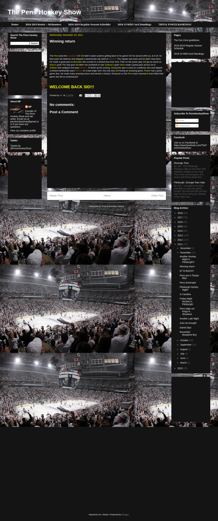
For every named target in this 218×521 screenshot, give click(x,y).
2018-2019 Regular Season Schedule (89, 24)
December (185, 248)
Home (14, 24)
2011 (180, 244)
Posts (180, 120)
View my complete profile (23, 130)
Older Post (157, 195)
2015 (180, 226)
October (184, 340)
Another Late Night (189, 318)
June (183, 358)
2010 (180, 368)
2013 (180, 235)
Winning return (187, 266)
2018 (180, 213)
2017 (180, 217)
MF (30, 106)
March (183, 362)
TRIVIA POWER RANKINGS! (175, 24)
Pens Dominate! (188, 282)
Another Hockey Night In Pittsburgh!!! (188, 259)
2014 (180, 231)
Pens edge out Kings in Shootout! (187, 311)
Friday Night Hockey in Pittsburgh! (186, 301)
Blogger (125, 514)
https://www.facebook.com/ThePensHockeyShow (190, 146)
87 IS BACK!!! (187, 271)
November (185, 252)
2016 (180, 222)
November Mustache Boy (188, 333)
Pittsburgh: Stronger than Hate (189, 182)
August (184, 349)
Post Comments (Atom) (113, 206)
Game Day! (185, 327)
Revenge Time (181, 163)
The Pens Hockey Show (44, 12)
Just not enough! (188, 323)
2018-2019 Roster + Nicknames (43, 24)
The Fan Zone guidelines (186, 40)
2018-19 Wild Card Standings (134, 24)
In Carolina (185, 294)
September (186, 344)
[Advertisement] (20, 72)
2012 (180, 240)
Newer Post (56, 195)
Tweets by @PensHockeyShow (20, 147)
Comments (183, 125)
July (182, 353)
